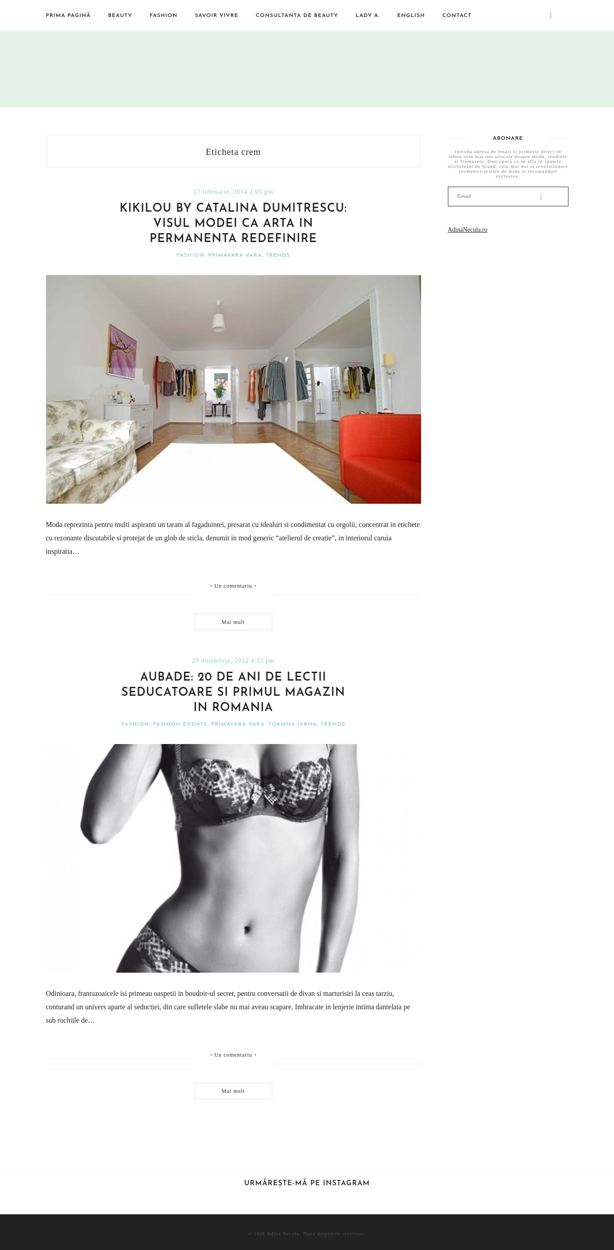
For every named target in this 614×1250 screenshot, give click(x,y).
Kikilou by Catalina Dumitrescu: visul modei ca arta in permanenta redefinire (233, 224)
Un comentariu (233, 586)
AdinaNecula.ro (468, 229)
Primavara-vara (235, 255)
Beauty (120, 15)
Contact (456, 15)
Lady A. (367, 15)
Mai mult (233, 622)
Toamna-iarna (292, 724)
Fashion (163, 15)
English (411, 15)
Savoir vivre (216, 15)
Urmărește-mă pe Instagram (307, 1183)
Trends (277, 255)
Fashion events (180, 724)
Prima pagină (68, 15)
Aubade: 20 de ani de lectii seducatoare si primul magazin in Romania (233, 693)
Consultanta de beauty (297, 15)
